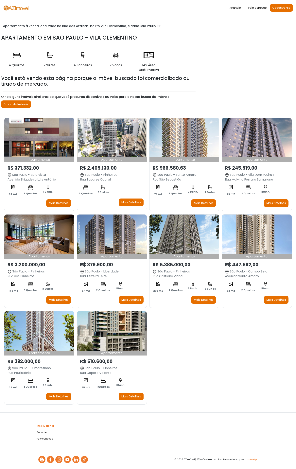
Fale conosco (257, 8)
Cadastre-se (281, 8)
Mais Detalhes (58, 203)
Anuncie (235, 8)
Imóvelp (252, 459)
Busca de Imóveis (16, 104)
